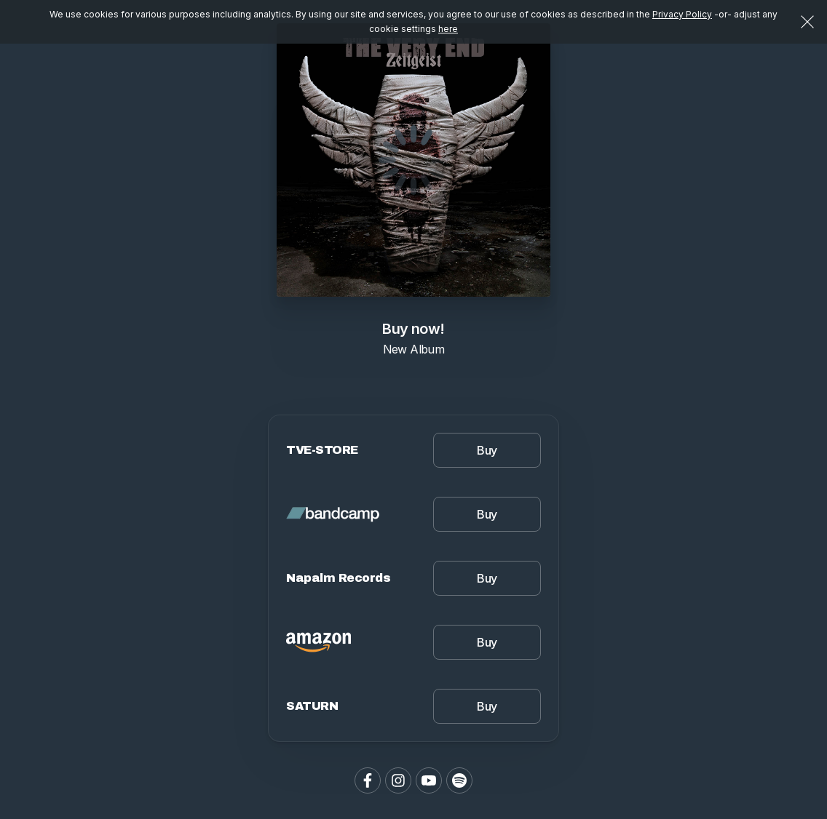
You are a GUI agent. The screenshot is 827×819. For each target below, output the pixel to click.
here (448, 28)
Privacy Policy (682, 14)
